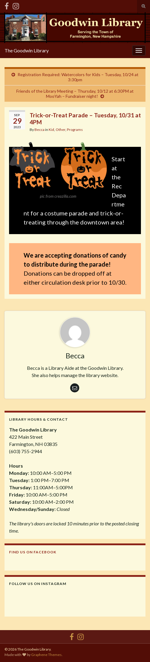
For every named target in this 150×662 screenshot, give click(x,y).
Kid (51, 129)
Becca (39, 129)
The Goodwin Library (27, 50)
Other (60, 129)
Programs (75, 129)
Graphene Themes (46, 654)
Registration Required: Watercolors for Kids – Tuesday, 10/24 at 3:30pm (78, 77)
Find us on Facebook (32, 552)
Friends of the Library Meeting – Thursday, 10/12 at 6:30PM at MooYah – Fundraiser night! (75, 93)
